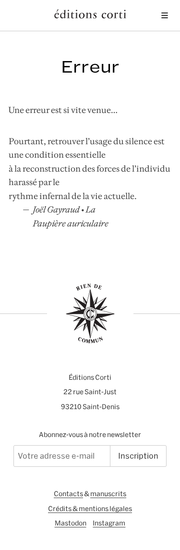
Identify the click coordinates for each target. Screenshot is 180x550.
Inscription (138, 455)
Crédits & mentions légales (90, 508)
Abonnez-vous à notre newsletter (90, 434)
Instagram (109, 523)
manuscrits (108, 494)
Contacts (68, 494)
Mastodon (70, 523)
